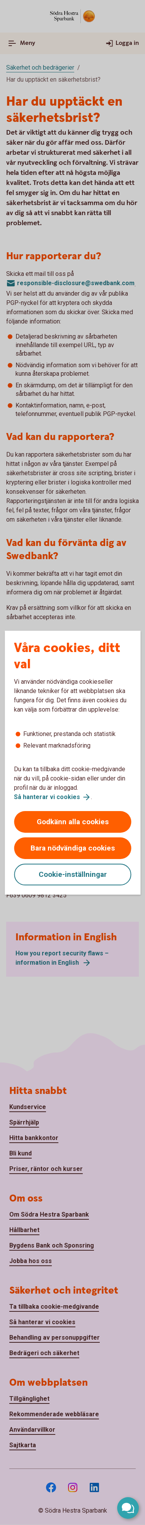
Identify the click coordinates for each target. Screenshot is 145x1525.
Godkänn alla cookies (73, 821)
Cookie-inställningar (73, 874)
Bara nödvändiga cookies (73, 848)
